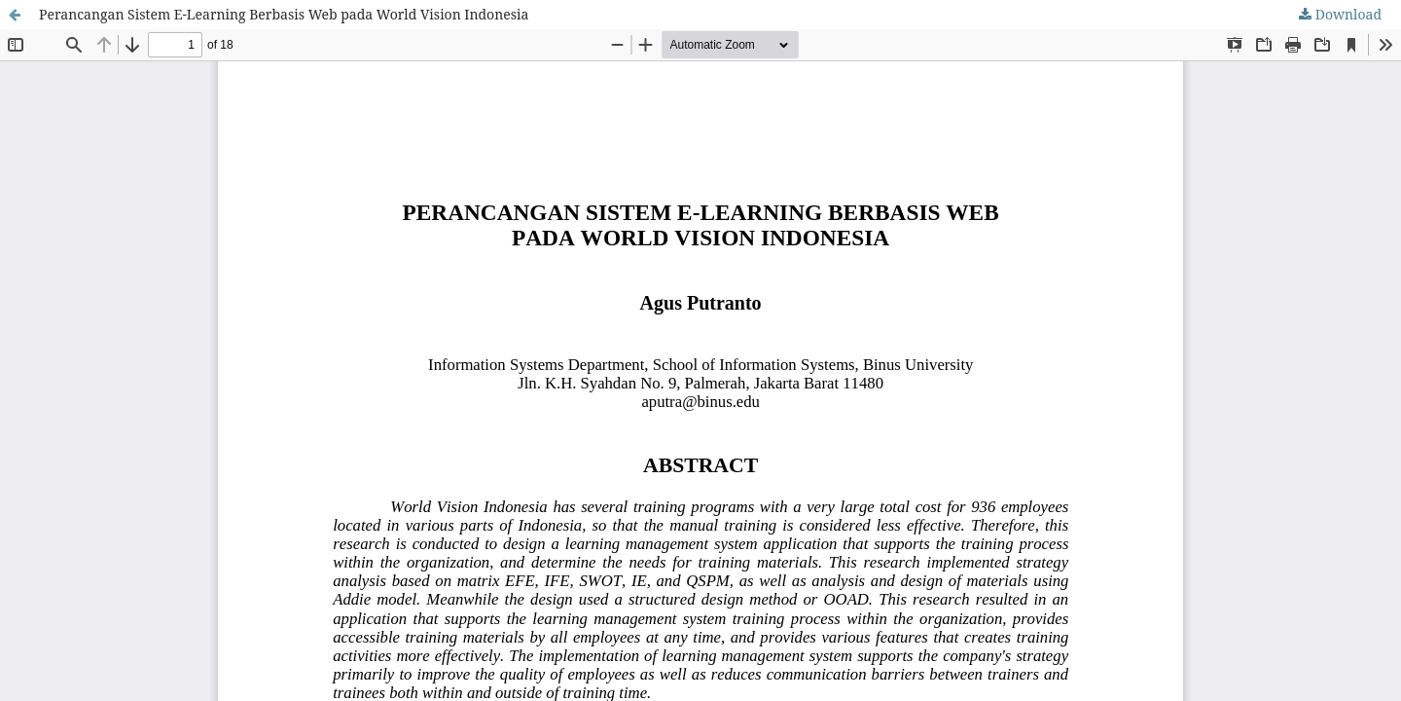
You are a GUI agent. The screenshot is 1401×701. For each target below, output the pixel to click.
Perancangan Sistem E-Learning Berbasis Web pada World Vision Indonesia (283, 14)
